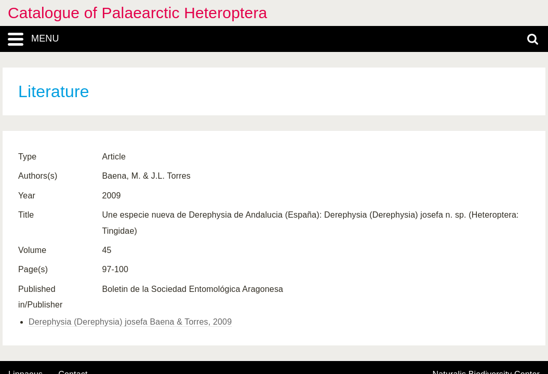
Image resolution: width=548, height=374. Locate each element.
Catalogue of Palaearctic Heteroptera (137, 12)
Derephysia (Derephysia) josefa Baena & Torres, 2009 (130, 321)
